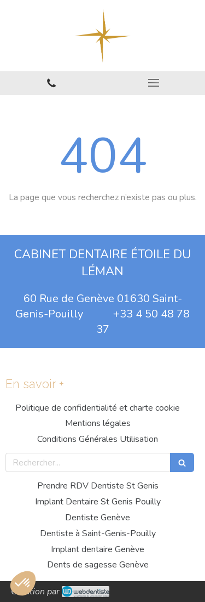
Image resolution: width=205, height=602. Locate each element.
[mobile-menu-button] (154, 83)
